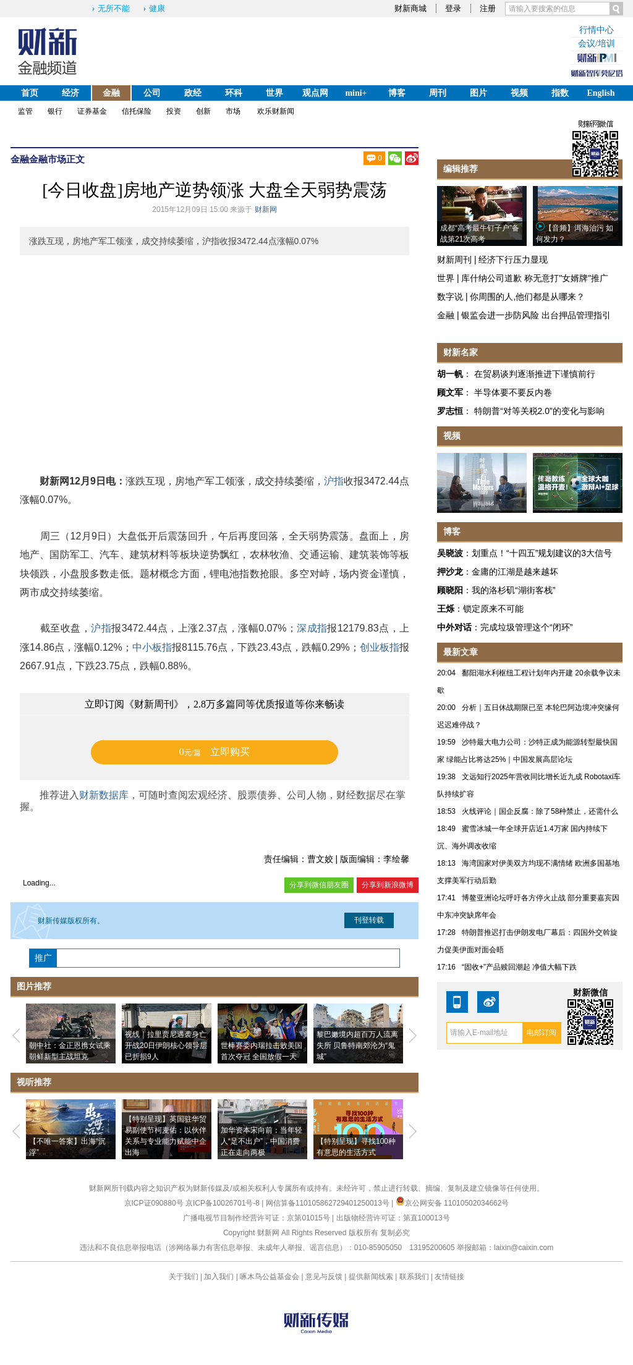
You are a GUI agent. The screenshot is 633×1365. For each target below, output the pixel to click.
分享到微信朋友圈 (319, 885)
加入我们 (219, 1276)
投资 (173, 111)
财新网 (266, 209)
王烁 (445, 609)
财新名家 (460, 352)
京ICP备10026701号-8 (223, 1203)
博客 (397, 93)
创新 (203, 111)
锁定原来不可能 (493, 609)
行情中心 (596, 30)
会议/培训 (596, 43)
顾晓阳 (450, 590)
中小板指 (152, 647)
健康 (157, 8)
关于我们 (183, 1276)
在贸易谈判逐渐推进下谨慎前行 (534, 374)
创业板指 (379, 647)
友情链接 (449, 1276)
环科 (233, 93)
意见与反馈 (323, 1276)
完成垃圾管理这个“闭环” (526, 627)
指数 (560, 93)
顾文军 (450, 392)
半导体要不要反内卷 (513, 392)
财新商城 (410, 8)
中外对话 (454, 627)
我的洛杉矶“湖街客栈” (513, 590)
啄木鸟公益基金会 (270, 1276)
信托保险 (136, 111)
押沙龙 (450, 572)
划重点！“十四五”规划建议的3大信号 (542, 553)
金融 (111, 93)
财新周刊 (454, 259)
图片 (478, 93)
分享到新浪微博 (388, 885)
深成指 (312, 628)
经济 (70, 93)
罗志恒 (450, 411)
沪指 (334, 481)
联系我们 (414, 1276)
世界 (274, 93)
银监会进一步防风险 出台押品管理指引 (536, 315)
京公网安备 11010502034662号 (452, 1203)
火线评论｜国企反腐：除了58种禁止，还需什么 (540, 811)
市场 (233, 111)
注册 (488, 8)
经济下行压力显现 (513, 259)
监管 (25, 111)
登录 (453, 8)
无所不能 (114, 8)
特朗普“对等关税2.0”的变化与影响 (539, 411)
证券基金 (92, 111)
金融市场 (47, 159)
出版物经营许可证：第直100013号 (393, 1218)
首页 (29, 93)
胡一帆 (450, 374)
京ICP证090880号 (154, 1203)
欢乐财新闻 (275, 111)
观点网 (315, 93)
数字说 (450, 297)
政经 (193, 93)
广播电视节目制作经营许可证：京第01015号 (256, 1218)
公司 (152, 93)
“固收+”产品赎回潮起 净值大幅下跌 (519, 967)
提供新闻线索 (371, 1276)
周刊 (437, 93)
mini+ (356, 93)
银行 (55, 111)
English (600, 93)
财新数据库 (104, 795)
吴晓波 (450, 553)
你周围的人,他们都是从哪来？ (527, 297)
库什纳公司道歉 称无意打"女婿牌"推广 (534, 278)
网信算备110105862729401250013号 (328, 1203)
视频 (519, 93)
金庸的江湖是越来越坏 (515, 572)
